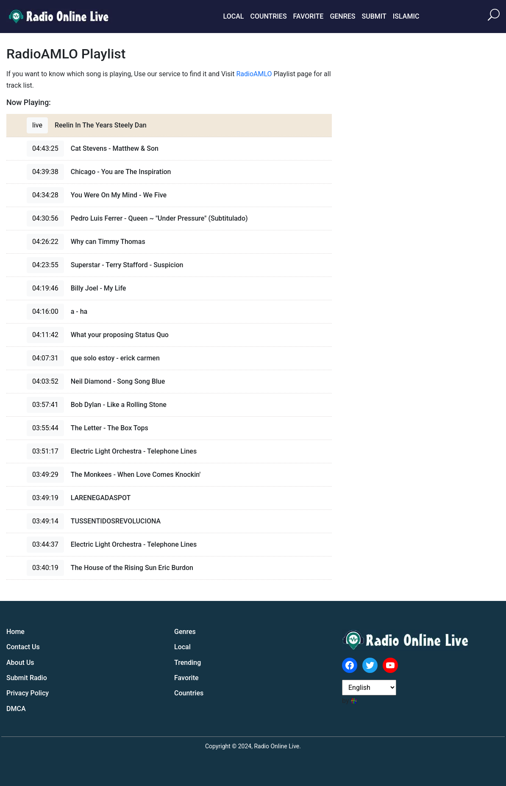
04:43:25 (45, 148)
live (37, 125)
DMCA (16, 709)
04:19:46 (45, 288)
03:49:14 (45, 521)
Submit (373, 16)
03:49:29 (45, 474)
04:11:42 (45, 335)
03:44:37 (45, 544)
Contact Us (23, 647)
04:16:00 (45, 311)
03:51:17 (45, 451)
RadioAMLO (254, 74)
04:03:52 (45, 381)
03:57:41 (45, 405)
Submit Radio (26, 678)
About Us (20, 663)
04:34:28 (45, 195)
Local (233, 16)
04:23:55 (45, 265)
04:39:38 (45, 172)
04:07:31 (45, 358)
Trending (187, 663)
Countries (268, 16)
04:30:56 (45, 218)
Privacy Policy (27, 693)
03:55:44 (45, 428)
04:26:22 (45, 242)
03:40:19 (45, 568)
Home (15, 632)
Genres (342, 16)
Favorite (308, 16)
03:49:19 (45, 498)
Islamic (406, 16)
